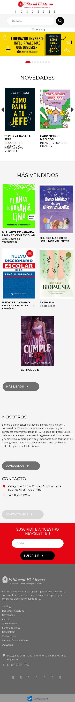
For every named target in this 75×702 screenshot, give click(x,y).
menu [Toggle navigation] (38, 30)
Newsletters (8, 632)
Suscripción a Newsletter (15, 640)
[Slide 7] (46, 62)
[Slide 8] (49, 62)
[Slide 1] (28, 62)
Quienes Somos (11, 623)
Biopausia (47, 302)
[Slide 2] (32, 62)
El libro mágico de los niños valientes (54, 239)
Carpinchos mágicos (49, 138)
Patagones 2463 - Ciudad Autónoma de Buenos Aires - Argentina (34, 488)
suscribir (34, 555)
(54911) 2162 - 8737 (18, 664)
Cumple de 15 (30, 369)
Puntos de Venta (11, 627)
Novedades (8, 615)
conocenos (17, 469)
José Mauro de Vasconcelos (11, 240)
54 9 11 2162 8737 (19, 495)
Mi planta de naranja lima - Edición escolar (18, 234)
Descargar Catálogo (13, 610)
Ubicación (7, 644)
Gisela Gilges (47, 306)
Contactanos (9, 636)
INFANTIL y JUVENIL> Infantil (53, 144)
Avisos (5, 619)
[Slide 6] (43, 62)
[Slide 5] (40, 62)
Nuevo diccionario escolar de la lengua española (18, 305)
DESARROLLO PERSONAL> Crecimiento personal (14, 147)
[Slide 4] (38, 62)
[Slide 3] (35, 62)
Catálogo (7, 606)
